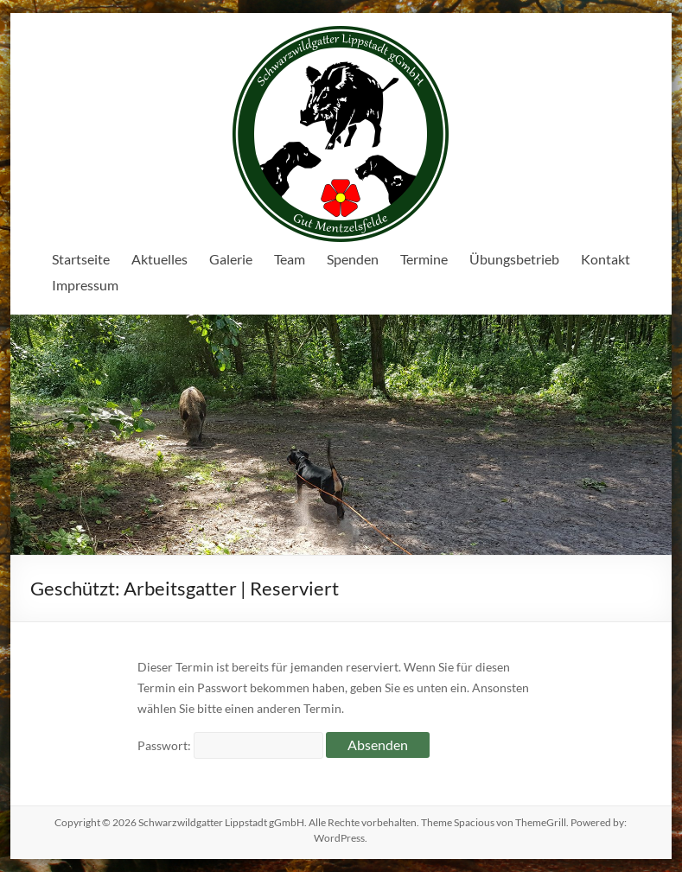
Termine (424, 259)
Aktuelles (159, 259)
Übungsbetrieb (514, 259)
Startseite (81, 259)
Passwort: (230, 745)
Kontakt (605, 259)
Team (289, 259)
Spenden (353, 259)
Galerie (230, 259)
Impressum (85, 285)
